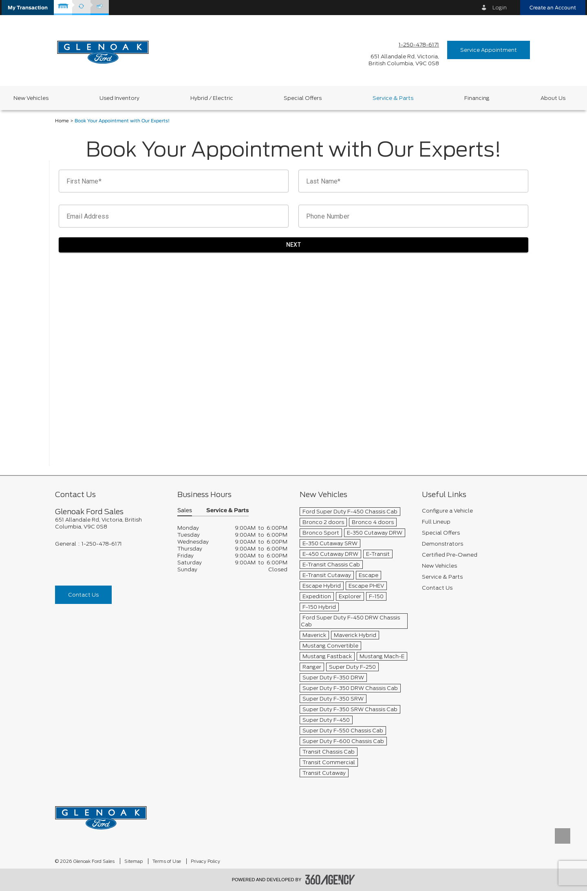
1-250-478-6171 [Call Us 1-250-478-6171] (419, 45)
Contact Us (83, 595)
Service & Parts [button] (227, 510)
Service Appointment (488, 50)
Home (62, 121)
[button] (28, 7)
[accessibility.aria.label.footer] (330, 879)
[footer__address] (110, 523)
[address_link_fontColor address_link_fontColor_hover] (404, 60)
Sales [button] (184, 510)
